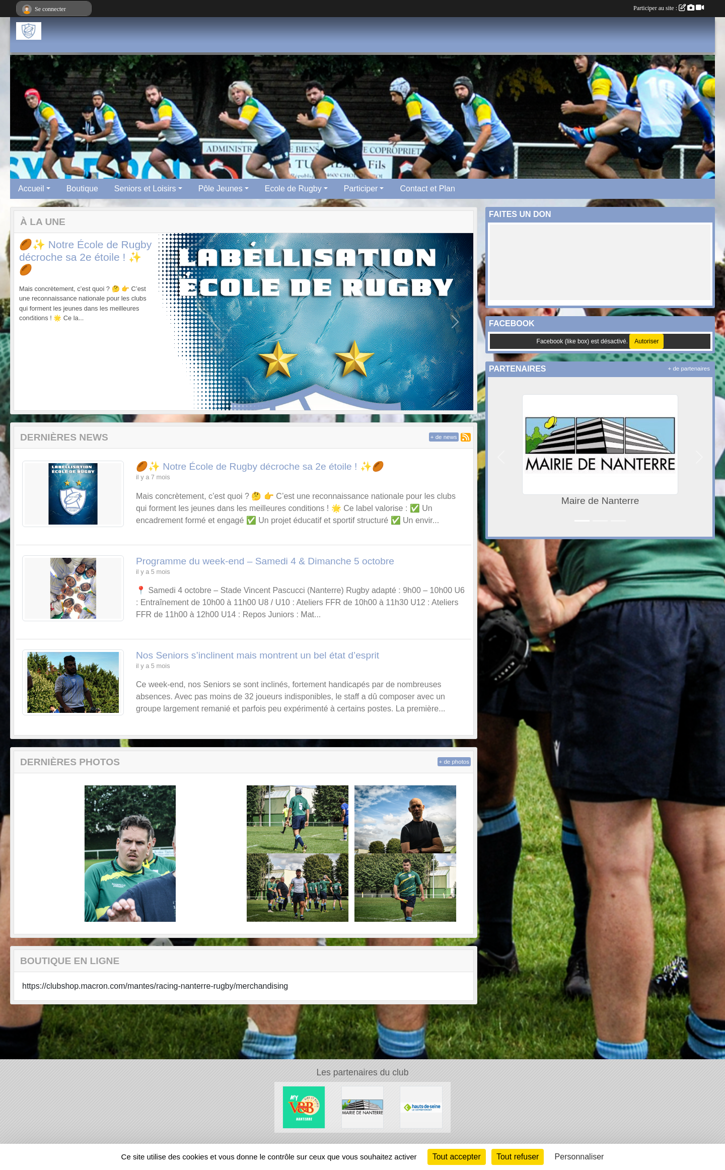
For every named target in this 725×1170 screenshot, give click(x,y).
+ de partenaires (689, 368)
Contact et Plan (427, 188)
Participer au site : (668, 8)
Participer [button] (361, 188)
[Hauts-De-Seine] (421, 1107)
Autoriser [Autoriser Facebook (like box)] (646, 341)
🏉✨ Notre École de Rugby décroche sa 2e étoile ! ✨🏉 (85, 257)
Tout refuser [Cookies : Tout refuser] (517, 1156)
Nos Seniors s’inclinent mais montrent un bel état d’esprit (257, 655)
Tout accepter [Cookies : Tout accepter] (456, 1156)
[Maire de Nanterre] (362, 1107)
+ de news (443, 437)
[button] (32, 322)
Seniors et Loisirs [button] (145, 188)
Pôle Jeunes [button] (220, 188)
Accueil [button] (31, 188)
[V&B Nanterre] (303, 1107)
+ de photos (454, 762)
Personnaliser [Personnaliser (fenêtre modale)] (579, 1156)
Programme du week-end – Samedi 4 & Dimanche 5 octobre (265, 561)
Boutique (82, 188)
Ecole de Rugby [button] (293, 188)
